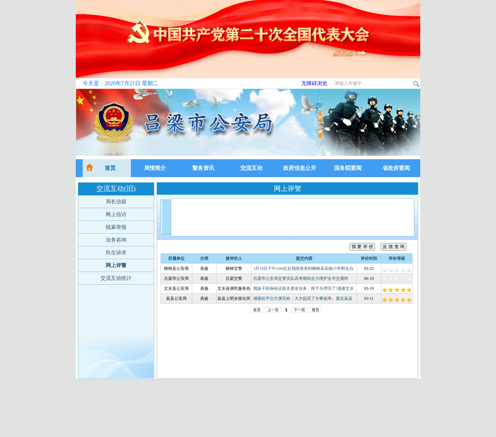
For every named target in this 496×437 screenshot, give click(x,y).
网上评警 (116, 265)
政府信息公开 (299, 168)
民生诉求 (116, 252)
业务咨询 (116, 240)
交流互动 (251, 168)
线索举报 (116, 227)
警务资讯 (203, 168)
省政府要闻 (396, 168)
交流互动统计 (116, 278)
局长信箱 (116, 201)
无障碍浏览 (314, 83)
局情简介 (155, 168)
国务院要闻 (348, 168)
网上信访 (116, 214)
